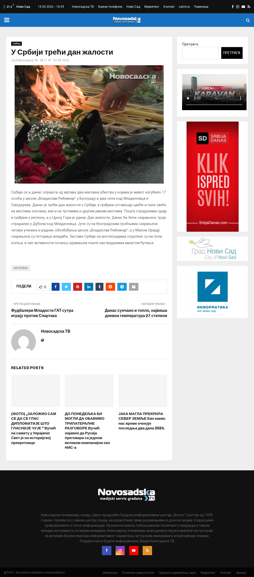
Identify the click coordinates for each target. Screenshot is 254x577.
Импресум (110, 572)
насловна (21, 268)
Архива (241, 572)
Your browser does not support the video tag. (214, 92)
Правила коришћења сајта (177, 572)
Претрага (190, 44)
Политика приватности (138, 572)
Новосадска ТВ (83, 6)
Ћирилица (201, 6)
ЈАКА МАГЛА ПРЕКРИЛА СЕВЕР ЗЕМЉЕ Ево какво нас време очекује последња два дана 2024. (142, 421)
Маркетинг (151, 6)
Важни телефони (110, 6)
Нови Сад (133, 6)
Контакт (169, 6)
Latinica (184, 6)
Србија (16, 43)
